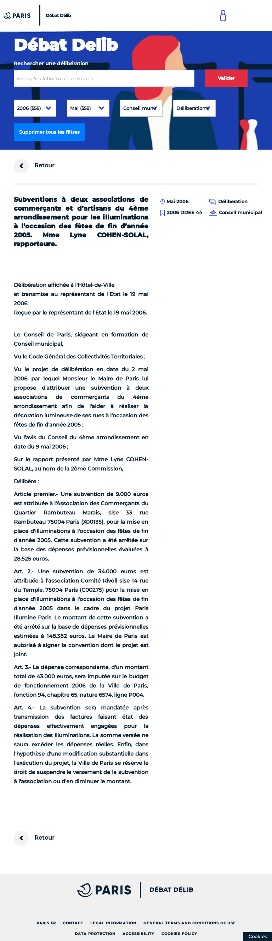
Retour (34, 165)
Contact (73, 923)
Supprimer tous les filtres (49, 132)
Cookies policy (179, 933)
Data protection (95, 933)
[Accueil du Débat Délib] (38, 15)
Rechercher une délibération (51, 63)
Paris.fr (46, 923)
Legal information (113, 923)
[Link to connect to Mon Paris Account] (223, 15)
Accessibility (138, 933)
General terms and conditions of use (189, 923)
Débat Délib (171, 890)
